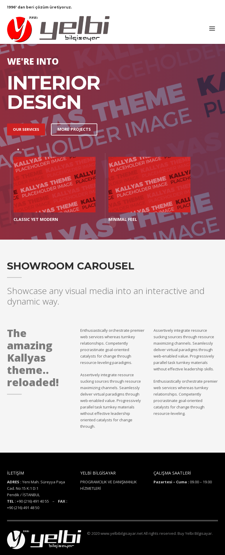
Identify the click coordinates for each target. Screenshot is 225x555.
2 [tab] (23, 149)
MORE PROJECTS (74, 129)
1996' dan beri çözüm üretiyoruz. (39, 7)
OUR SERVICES (26, 129)
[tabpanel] (54, 189)
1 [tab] (18, 149)
